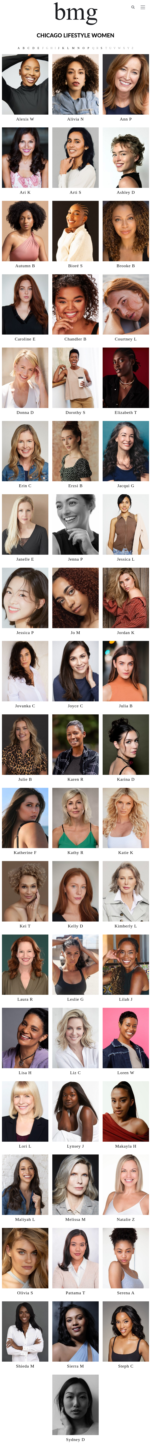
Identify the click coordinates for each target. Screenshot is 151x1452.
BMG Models (75, 13)
